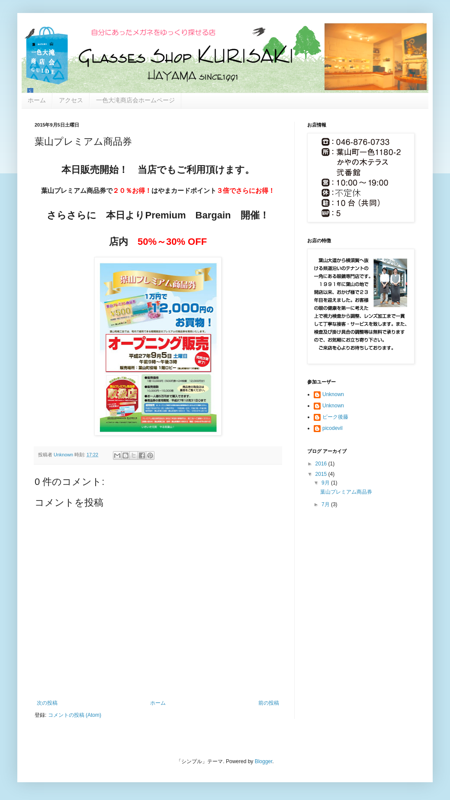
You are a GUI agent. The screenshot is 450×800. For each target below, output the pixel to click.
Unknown (333, 394)
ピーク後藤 (335, 417)
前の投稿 (268, 703)
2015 (321, 474)
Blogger (264, 761)
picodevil (332, 428)
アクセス (71, 100)
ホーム (37, 100)
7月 (326, 504)
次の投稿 (47, 703)
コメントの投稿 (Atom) (74, 715)
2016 (321, 464)
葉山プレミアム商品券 (346, 492)
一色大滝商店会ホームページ (135, 100)
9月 (326, 483)
